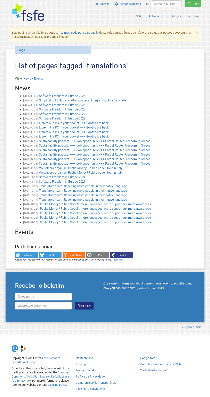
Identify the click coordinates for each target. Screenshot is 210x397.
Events (38, 78)
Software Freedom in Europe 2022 (62, 114)
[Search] (147, 4)
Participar (175, 16)
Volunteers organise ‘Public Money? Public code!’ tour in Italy (80, 168)
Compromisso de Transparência (96, 382)
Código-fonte (148, 358)
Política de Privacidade (90, 376)
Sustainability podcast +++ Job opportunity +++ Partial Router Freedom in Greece (95, 141)
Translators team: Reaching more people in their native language (83, 186)
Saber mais (118, 259)
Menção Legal (85, 370)
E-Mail (99, 255)
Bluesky (51, 255)
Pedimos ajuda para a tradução (79, 32)
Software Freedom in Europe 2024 (62, 105)
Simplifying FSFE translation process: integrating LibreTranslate (82, 100)
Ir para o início (192, 327)
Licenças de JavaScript (90, 388)
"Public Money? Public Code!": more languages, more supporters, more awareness (95, 204)
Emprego (81, 364)
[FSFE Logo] (28, 12)
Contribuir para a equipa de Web (160, 364)
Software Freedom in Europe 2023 (62, 109)
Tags (21, 50)
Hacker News (75, 255)
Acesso (103, 4)
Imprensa (193, 16)
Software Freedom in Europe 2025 (62, 96)
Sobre (139, 16)
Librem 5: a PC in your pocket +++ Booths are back (74, 123)
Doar (193, 4)
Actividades (156, 16)
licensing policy (56, 384)
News (27, 78)
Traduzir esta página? (154, 370)
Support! (123, 255)
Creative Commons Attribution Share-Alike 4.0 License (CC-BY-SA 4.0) (40, 376)
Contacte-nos (84, 358)
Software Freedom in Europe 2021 (62, 177)
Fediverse (28, 255)
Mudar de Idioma (128, 4)
